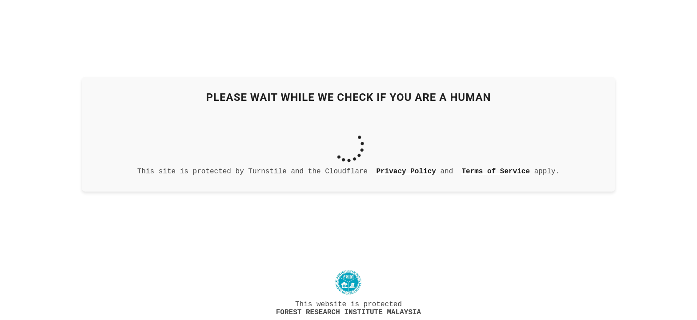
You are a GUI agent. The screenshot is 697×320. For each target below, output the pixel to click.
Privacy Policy (406, 170)
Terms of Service (495, 170)
